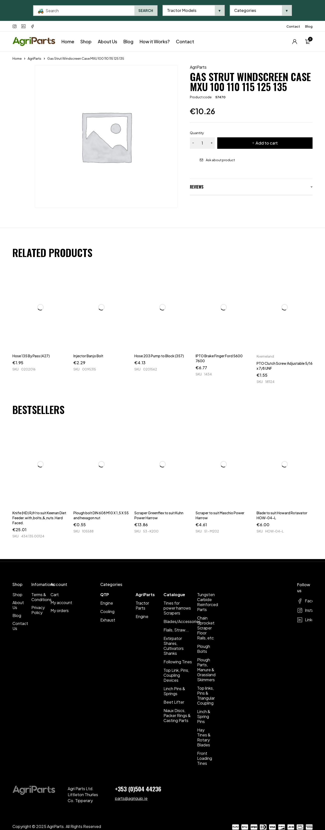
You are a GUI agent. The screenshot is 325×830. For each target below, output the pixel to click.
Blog (309, 26)
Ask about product (220, 160)
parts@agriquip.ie (131, 798)
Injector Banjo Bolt (88, 356)
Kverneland (265, 356)
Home (17, 58)
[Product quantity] (202, 143)
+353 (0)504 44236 (138, 788)
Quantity (197, 133)
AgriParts (34, 58)
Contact (293, 26)
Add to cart (267, 143)
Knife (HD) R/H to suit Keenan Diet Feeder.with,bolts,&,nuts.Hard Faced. (39, 518)
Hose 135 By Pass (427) (31, 356)
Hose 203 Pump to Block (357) (159, 356)
